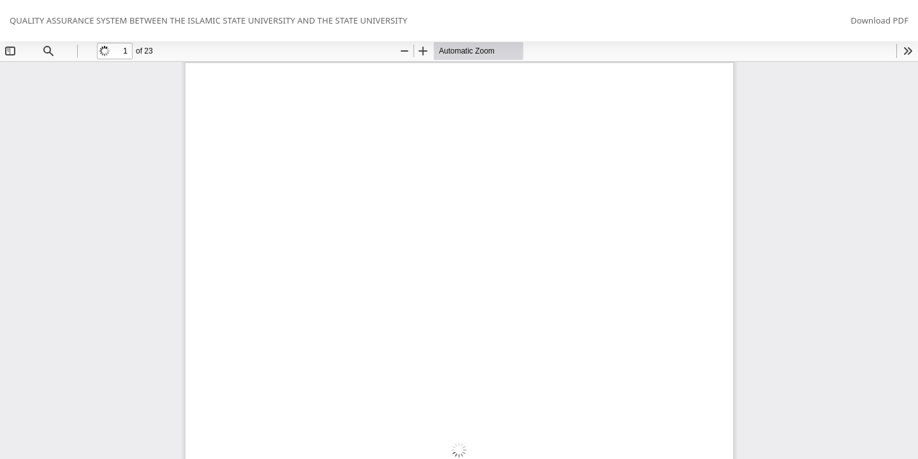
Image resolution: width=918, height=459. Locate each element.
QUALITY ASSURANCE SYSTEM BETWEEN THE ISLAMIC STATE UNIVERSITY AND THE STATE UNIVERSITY (208, 20)
